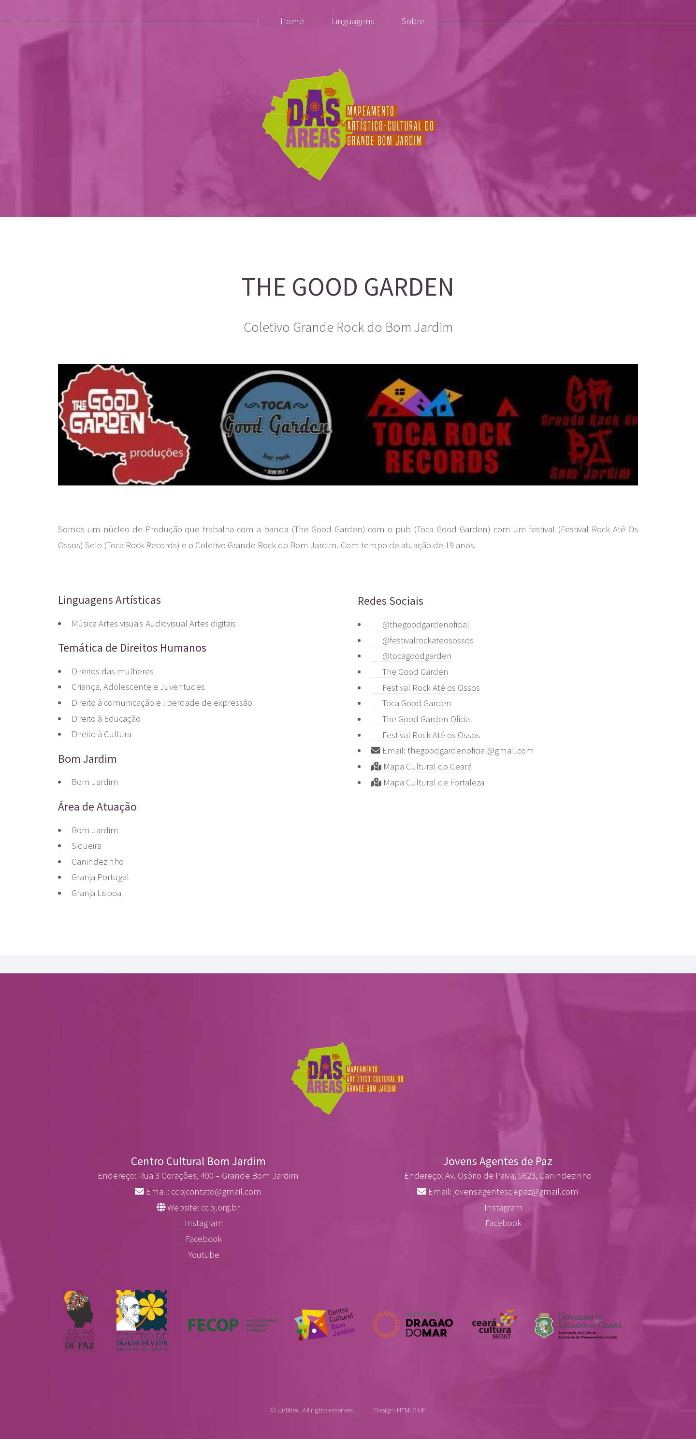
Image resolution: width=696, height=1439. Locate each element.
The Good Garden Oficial (421, 719)
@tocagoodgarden (411, 655)
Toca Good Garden (411, 703)
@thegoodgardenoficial (420, 624)
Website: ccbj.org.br (198, 1207)
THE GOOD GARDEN (348, 287)
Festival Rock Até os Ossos (425, 687)
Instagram (198, 1222)
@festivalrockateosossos (422, 640)
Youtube (198, 1254)
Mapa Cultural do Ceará (421, 766)
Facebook (198, 1238)
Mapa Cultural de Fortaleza (427, 782)
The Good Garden (410, 671)
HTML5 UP (411, 1409)
